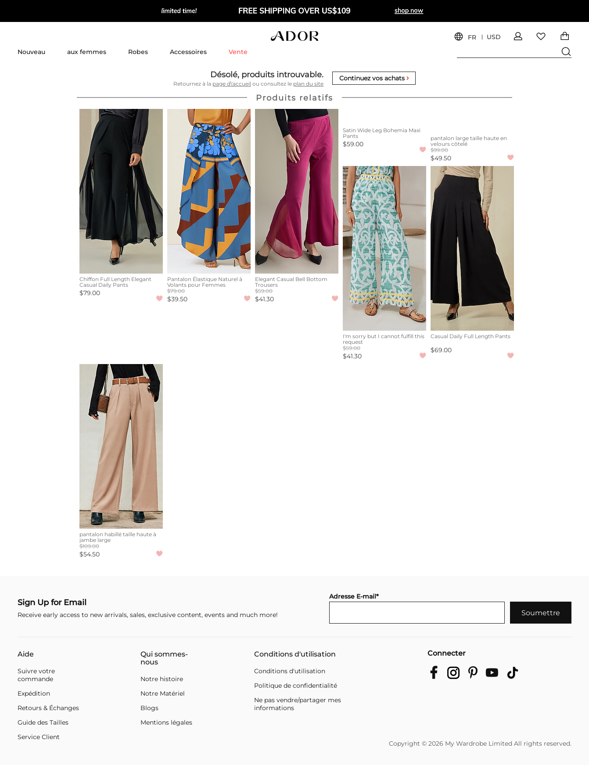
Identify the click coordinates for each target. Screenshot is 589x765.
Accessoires (188, 52)
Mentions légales (166, 722)
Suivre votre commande (36, 675)
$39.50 (177, 299)
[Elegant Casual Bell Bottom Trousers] (296, 191)
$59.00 (353, 144)
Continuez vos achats (374, 78)
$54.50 (89, 554)
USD (494, 37)
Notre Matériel (162, 693)
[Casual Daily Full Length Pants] (472, 248)
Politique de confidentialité (295, 685)
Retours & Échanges (48, 708)
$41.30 (264, 299)
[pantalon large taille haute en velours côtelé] (472, 121)
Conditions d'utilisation (295, 654)
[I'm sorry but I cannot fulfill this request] (384, 248)
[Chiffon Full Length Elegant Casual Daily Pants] (121, 191)
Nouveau (31, 52)
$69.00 (441, 350)
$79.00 (89, 293)
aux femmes (86, 52)
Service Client (39, 737)
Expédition (34, 693)
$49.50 (441, 158)
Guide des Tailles (43, 722)
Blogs (149, 708)
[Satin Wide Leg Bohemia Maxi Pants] (384, 117)
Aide (26, 654)
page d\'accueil (231, 83)
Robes (138, 52)
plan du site (308, 83)
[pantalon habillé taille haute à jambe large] (121, 446)
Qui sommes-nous (164, 658)
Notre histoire (161, 679)
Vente (238, 52)
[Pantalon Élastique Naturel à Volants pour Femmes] (209, 191)
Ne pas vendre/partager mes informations (297, 704)
